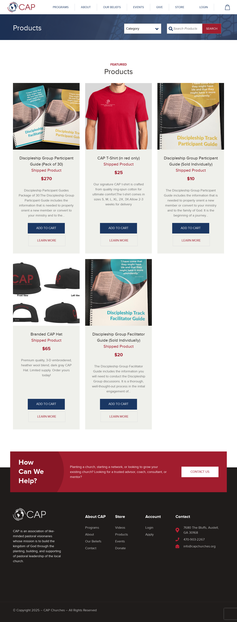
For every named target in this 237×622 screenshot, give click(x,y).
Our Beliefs (112, 7)
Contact (90, 548)
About (86, 7)
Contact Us (200, 472)
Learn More (46, 240)
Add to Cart (46, 228)
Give (159, 7)
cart (227, 7)
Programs (61, 7)
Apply (149, 534)
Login (203, 7)
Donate (120, 548)
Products (121, 534)
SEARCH (211, 29)
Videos (120, 528)
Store (179, 7)
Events (138, 7)
